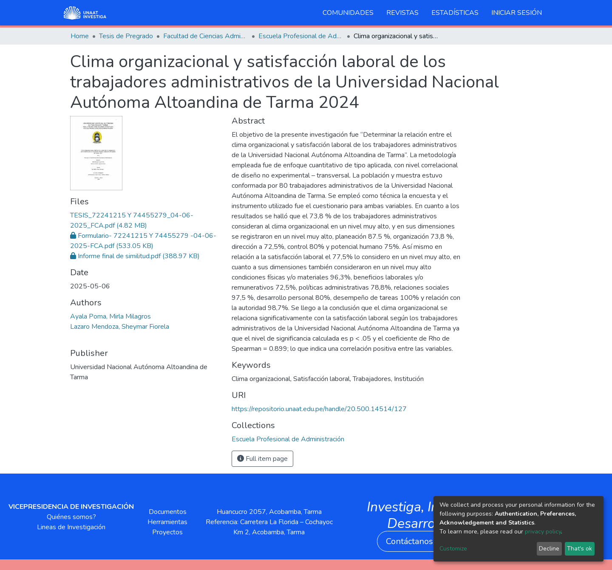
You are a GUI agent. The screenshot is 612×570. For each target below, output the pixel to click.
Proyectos (167, 532)
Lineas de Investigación (71, 527)
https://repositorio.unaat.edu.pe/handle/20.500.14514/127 (319, 409)
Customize (453, 549)
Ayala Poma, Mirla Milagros (110, 316)
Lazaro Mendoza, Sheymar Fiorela (119, 326)
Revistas (402, 12)
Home (80, 36)
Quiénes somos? (71, 517)
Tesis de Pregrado (126, 36)
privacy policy (543, 532)
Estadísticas (455, 12)
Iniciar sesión (516, 12)
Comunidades (348, 12)
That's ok (579, 549)
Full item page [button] (262, 458)
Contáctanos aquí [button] (418, 541)
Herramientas (167, 522)
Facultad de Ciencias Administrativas (205, 36)
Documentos (168, 511)
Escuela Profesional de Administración (300, 36)
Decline (549, 549)
